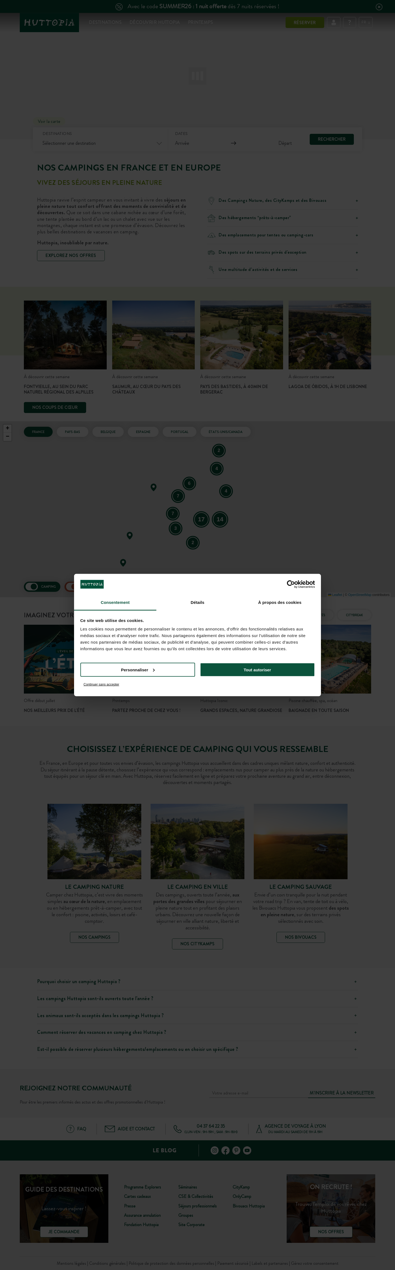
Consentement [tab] (115, 602)
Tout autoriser (257, 669)
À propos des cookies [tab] (279, 602)
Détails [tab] (197, 602)
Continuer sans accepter (101, 684)
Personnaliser (138, 669)
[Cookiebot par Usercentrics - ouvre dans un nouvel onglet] (291, 584)
